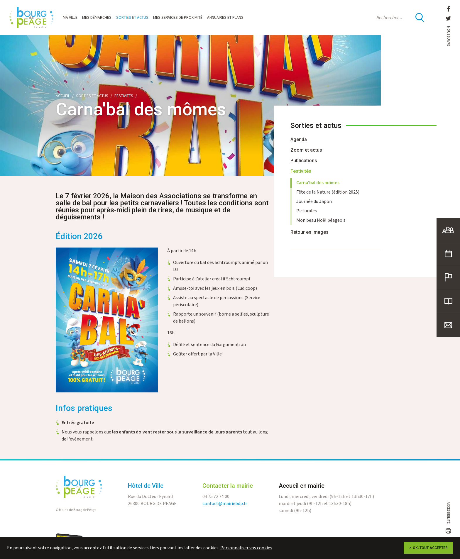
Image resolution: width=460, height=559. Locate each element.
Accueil (63, 96)
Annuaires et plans (225, 17)
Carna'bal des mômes (317, 183)
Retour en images (309, 232)
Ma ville (70, 17)
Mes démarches (96, 17)
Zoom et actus (306, 150)
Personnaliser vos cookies (246, 548)
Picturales (306, 211)
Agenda (298, 139)
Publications (303, 160)
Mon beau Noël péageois (321, 220)
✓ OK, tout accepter (428, 548)
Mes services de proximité (177, 17)
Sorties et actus (132, 17)
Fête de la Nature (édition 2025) (327, 192)
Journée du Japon (314, 202)
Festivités (123, 96)
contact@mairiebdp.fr (224, 508)
